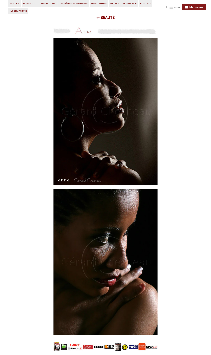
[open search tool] (166, 7)
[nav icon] (175, 7)
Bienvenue (194, 7)
